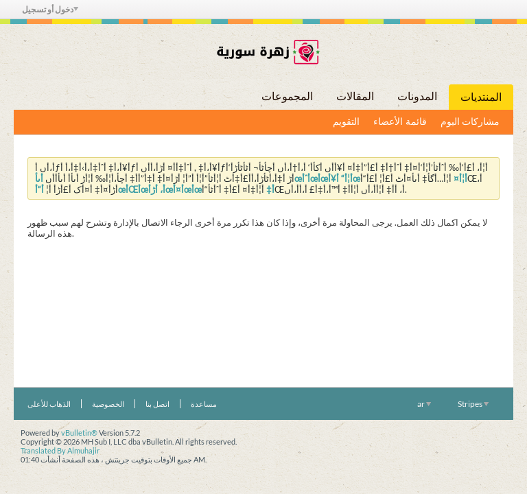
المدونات (417, 96)
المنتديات (481, 97)
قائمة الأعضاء (400, 122)
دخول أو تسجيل (50, 9)
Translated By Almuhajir (60, 450)
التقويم (346, 122)
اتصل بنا (157, 403)
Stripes (473, 404)
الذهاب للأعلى (49, 403)
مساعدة (204, 403)
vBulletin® (79, 432)
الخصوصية (108, 403)
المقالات (355, 96)
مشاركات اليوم (470, 122)
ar (424, 404)
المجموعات (287, 96)
